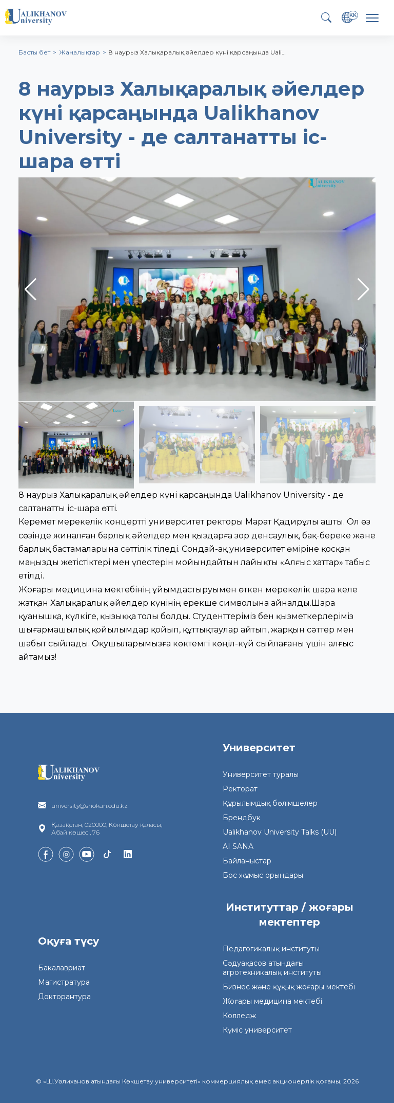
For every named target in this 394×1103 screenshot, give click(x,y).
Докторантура (64, 996)
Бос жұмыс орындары (263, 875)
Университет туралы (261, 774)
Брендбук (242, 817)
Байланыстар (247, 860)
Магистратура (64, 982)
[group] (197, 289)
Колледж (239, 1015)
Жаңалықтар (79, 52)
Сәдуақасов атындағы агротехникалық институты (272, 968)
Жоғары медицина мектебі (272, 1001)
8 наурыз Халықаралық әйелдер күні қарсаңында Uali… (197, 52)
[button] (363, 289)
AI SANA (238, 846)
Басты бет (34, 52)
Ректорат (240, 788)
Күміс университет (257, 1030)
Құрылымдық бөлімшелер (270, 803)
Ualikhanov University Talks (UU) (280, 832)
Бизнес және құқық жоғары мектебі (289, 986)
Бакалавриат (61, 967)
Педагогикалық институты (271, 948)
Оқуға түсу (68, 941)
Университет (259, 748)
